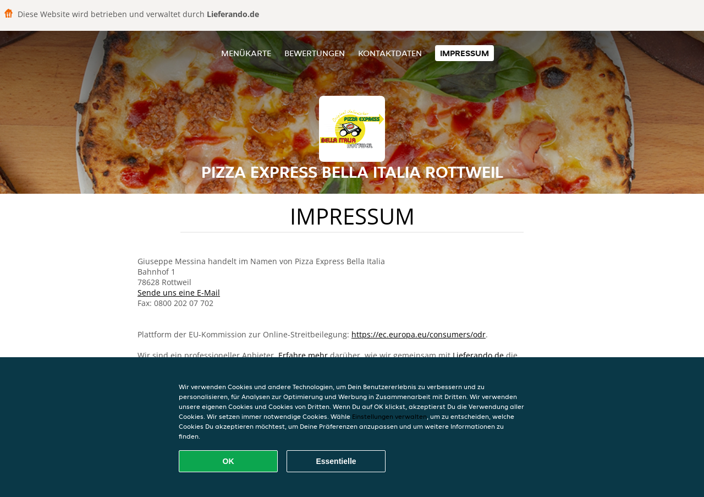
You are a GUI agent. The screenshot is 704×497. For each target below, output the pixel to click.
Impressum (464, 53)
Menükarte (246, 53)
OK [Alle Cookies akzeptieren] (228, 461)
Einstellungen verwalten (389, 416)
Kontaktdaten (390, 53)
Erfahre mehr (303, 355)
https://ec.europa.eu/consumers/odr (418, 334)
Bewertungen (314, 53)
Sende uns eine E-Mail (179, 292)
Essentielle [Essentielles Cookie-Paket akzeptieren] (336, 461)
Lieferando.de (478, 355)
